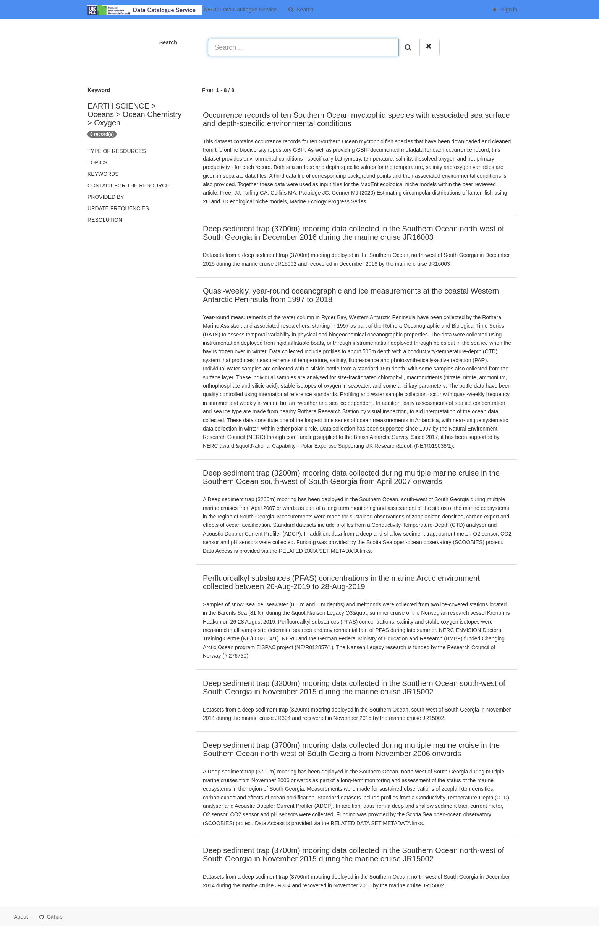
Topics (97, 162)
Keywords (103, 174)
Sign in (504, 9)
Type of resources (116, 151)
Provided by (105, 197)
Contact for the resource (128, 185)
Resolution (104, 220)
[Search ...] (303, 47)
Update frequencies (118, 208)
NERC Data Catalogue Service (182, 10)
